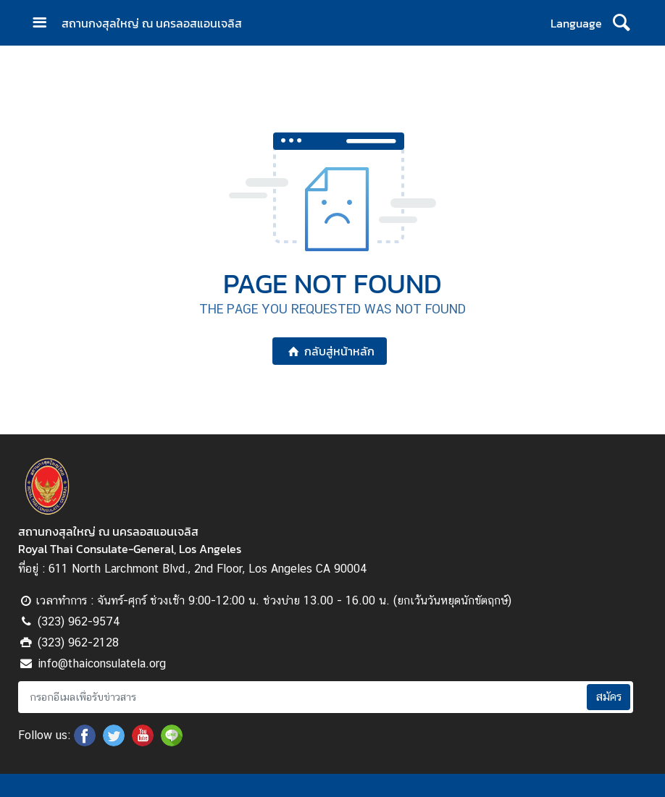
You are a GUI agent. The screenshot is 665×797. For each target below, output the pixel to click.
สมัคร (608, 697)
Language (576, 23)
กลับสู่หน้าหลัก (329, 351)
